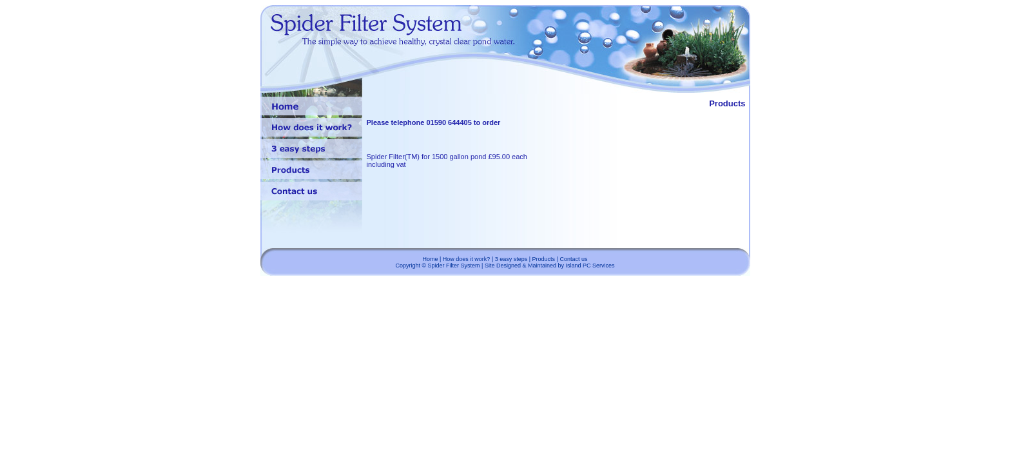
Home (430, 259)
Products (544, 259)
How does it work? (466, 259)
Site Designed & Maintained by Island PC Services (550, 265)
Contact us (573, 259)
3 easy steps (511, 259)
